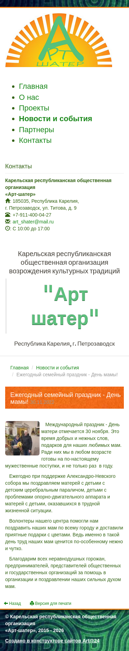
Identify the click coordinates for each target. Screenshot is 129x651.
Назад (12, 603)
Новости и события (55, 118)
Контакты (35, 140)
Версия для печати (51, 603)
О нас (29, 97)
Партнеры (36, 129)
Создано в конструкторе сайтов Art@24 (52, 640)
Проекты (34, 108)
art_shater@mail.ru (33, 221)
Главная (33, 86)
